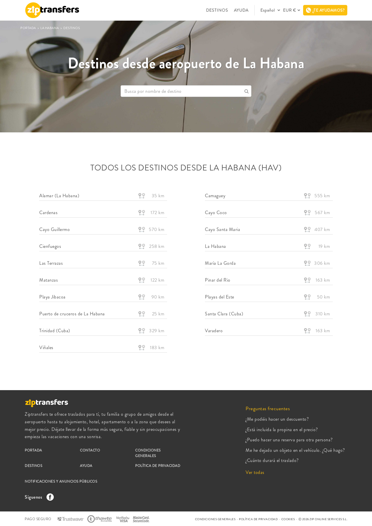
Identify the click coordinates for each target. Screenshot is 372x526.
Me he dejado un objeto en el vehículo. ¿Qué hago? (295, 450)
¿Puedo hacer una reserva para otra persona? (289, 439)
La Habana (50, 28)
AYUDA (241, 10)
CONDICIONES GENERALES (148, 453)
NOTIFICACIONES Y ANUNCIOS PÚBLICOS (61, 481)
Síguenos (38, 497)
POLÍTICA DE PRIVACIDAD (157, 465)
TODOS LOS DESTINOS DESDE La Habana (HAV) (186, 168)
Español (268, 10)
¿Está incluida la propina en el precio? (282, 429)
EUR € (289, 10)
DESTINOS (217, 10)
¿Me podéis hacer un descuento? (277, 419)
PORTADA (28, 28)
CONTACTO (90, 450)
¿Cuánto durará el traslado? (272, 460)
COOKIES (288, 519)
